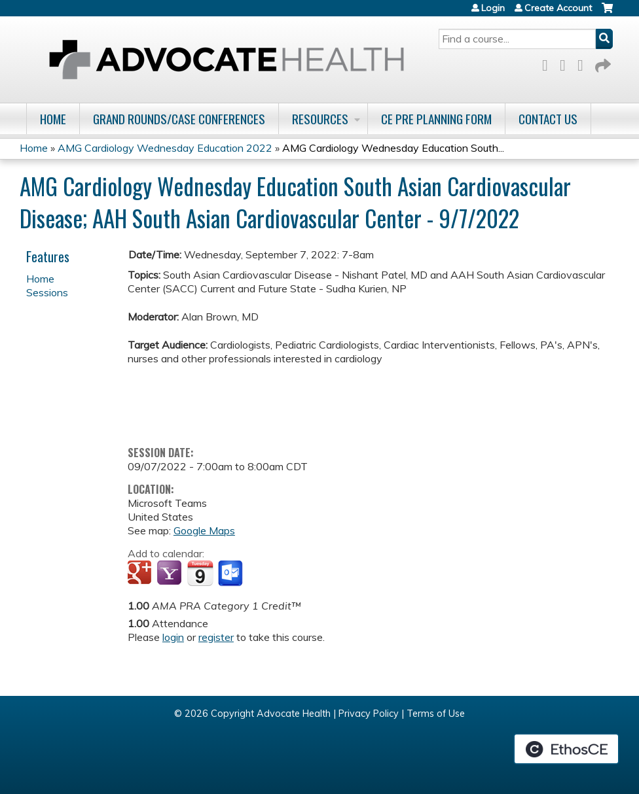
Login (493, 7)
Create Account (558, 7)
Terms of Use (436, 713)
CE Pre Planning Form (436, 118)
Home (53, 118)
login (173, 637)
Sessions (47, 292)
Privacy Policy (368, 713)
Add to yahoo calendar (170, 574)
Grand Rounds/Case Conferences (179, 118)
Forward (601, 63)
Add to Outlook (231, 574)
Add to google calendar (141, 574)
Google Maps (204, 530)
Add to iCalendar (200, 573)
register (216, 637)
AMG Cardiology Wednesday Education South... (393, 147)
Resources (320, 118)
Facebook (548, 63)
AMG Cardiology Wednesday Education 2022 (165, 147)
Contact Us (548, 118)
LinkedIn (584, 63)
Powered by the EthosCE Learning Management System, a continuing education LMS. (566, 749)
